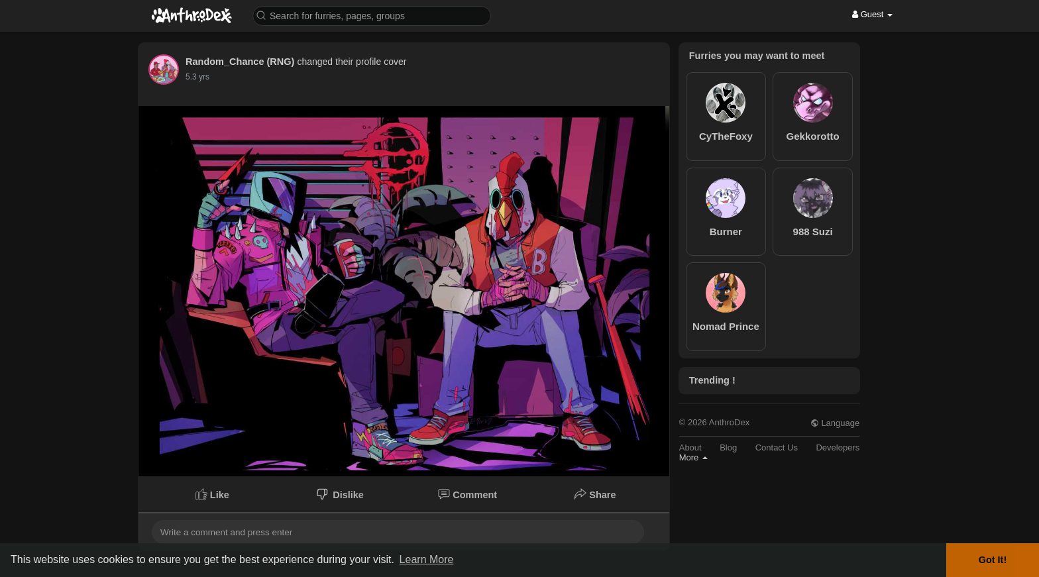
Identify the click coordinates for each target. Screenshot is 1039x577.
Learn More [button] (427, 559)
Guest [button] (872, 14)
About (690, 447)
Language (834, 423)
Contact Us (776, 447)
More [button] (693, 457)
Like (212, 494)
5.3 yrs (197, 76)
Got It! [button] (993, 559)
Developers (837, 447)
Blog (728, 447)
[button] (372, 15)
